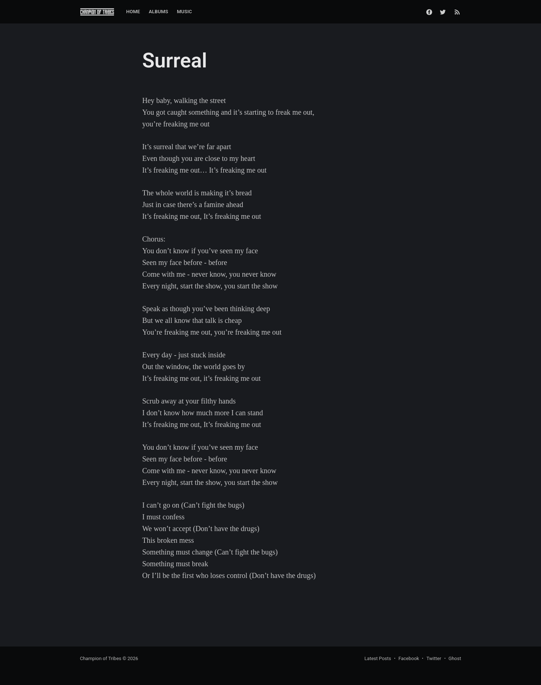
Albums (158, 11)
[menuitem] (133, 12)
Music (184, 11)
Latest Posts (377, 658)
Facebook (408, 658)
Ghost (455, 658)
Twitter (433, 658)
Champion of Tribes (100, 658)
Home (133, 11)
